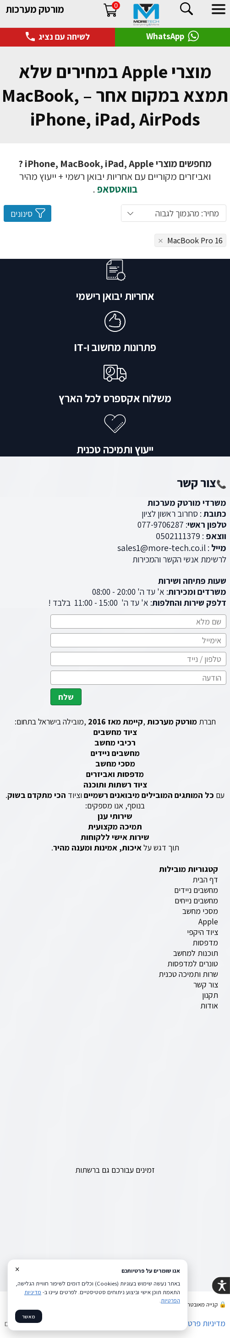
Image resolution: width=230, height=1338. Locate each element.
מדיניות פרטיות (202, 1323)
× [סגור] (17, 1269)
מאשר (28, 1316)
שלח (66, 697)
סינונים (28, 213)
